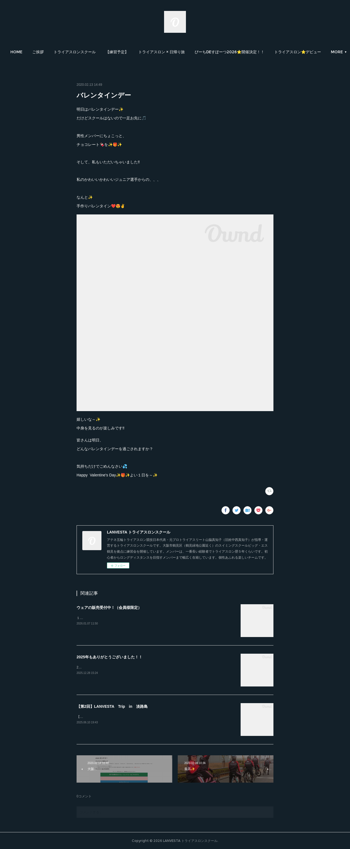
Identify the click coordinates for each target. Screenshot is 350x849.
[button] (43, 52)
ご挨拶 (65, 51)
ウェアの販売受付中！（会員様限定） (109, 607)
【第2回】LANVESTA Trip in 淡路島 (112, 706)
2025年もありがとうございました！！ (109, 657)
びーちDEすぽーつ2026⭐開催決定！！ (256, 51)
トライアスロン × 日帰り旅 (188, 51)
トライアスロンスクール (101, 51)
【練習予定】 (143, 51)
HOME (43, 51)
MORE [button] (307, 51)
